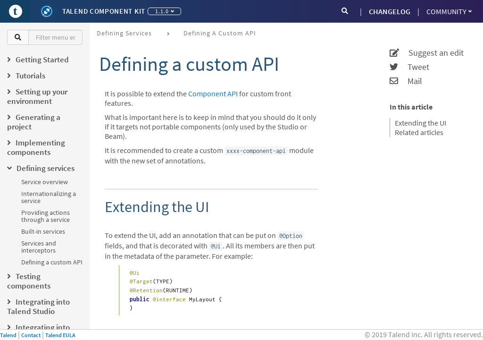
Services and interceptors (38, 247)
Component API (213, 93)
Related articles (419, 132)
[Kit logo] (46, 11)
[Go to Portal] (15, 11)
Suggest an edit (427, 53)
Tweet (409, 67)
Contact (31, 335)
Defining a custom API (52, 262)
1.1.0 (164, 11)
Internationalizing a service (48, 197)
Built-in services (43, 231)
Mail (406, 81)
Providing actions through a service (45, 216)
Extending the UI (420, 123)
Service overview (44, 182)
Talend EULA (60, 335)
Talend (8, 335)
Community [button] (449, 11)
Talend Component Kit (103, 11)
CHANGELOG (389, 11)
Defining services (124, 33)
